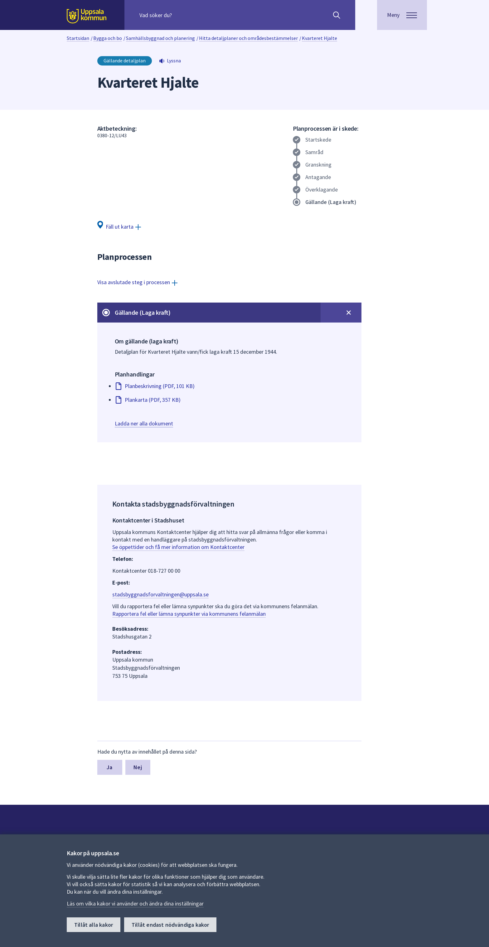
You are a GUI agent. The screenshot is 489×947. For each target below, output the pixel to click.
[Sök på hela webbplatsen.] (179, 15)
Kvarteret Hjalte (319, 38)
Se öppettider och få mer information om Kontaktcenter (178, 547)
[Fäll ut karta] (119, 226)
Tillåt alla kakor (93, 924)
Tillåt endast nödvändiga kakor (170, 924)
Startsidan (78, 38)
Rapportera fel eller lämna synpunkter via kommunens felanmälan (189, 613)
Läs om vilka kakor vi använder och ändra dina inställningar (135, 903)
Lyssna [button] (174, 60)
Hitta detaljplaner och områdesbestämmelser (248, 38)
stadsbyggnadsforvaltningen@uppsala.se (160, 594)
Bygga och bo (107, 38)
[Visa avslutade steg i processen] (137, 282)
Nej (137, 767)
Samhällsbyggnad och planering (160, 38)
